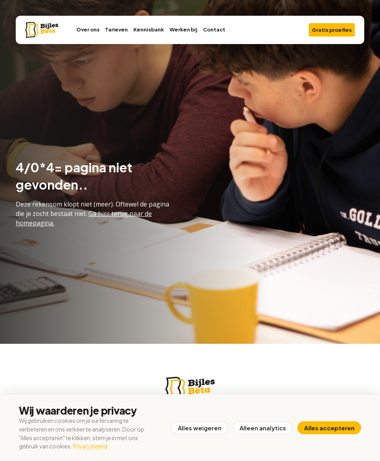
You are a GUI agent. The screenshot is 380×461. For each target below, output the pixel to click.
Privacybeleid (90, 446)
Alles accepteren (329, 427)
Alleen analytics (263, 427)
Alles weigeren (199, 427)
